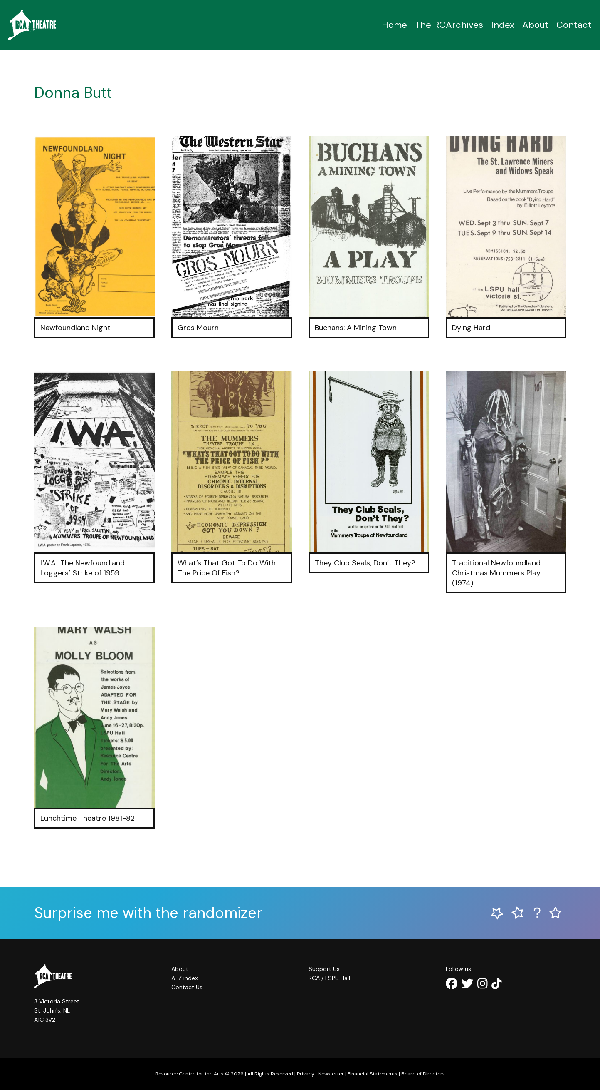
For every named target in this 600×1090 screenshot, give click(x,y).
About (535, 25)
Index (502, 25)
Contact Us (186, 987)
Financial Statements (373, 1073)
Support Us (324, 969)
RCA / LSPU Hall (329, 978)
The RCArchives (449, 25)
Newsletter (331, 1073)
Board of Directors (423, 1073)
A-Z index (184, 978)
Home (394, 25)
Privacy (305, 1073)
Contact (574, 25)
